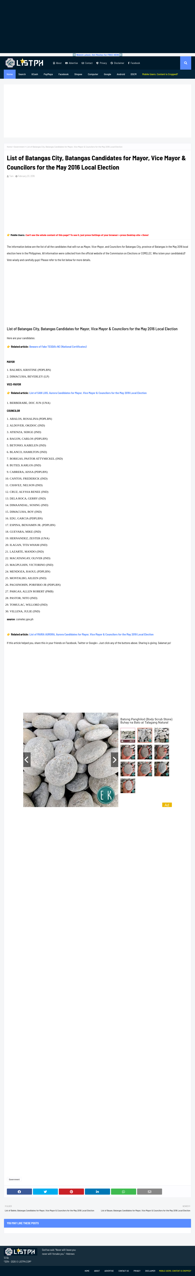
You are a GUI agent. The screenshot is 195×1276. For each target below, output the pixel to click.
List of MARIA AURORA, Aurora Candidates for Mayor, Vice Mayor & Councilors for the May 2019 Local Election (91, 634)
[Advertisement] (97, 26)
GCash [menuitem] (34, 74)
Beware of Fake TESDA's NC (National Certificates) (58, 346)
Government (19, 146)
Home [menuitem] (10, 74)
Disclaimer (117, 62)
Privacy (101, 62)
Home (9, 146)
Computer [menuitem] (93, 74)
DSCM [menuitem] (134, 74)
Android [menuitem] (121, 74)
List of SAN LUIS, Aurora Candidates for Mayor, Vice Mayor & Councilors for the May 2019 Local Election (88, 393)
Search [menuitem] (22, 74)
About (57, 62)
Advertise (71, 62)
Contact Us (123, 1271)
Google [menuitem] (107, 74)
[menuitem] (160, 74)
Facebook (134, 62)
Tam (11, 176)
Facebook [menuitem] (63, 74)
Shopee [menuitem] (78, 74)
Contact (87, 62)
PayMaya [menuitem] (48, 74)
